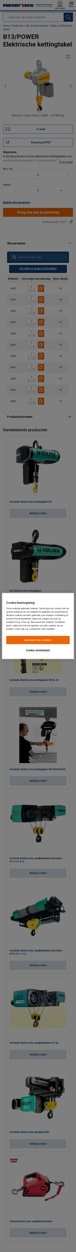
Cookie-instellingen (38, 650)
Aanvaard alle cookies (38, 639)
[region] (38, 626)
